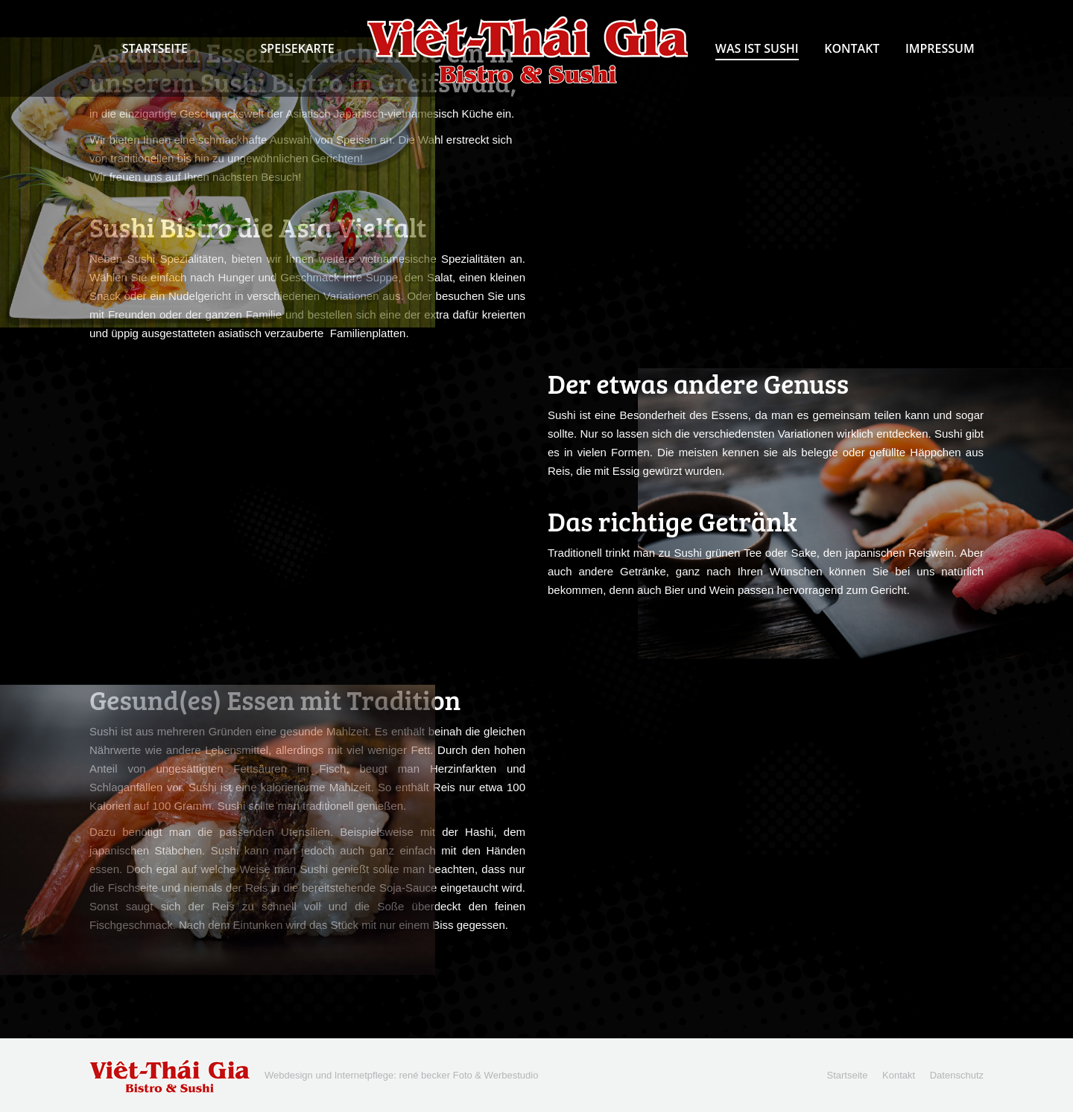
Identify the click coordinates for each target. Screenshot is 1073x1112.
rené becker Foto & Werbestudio (468, 1075)
